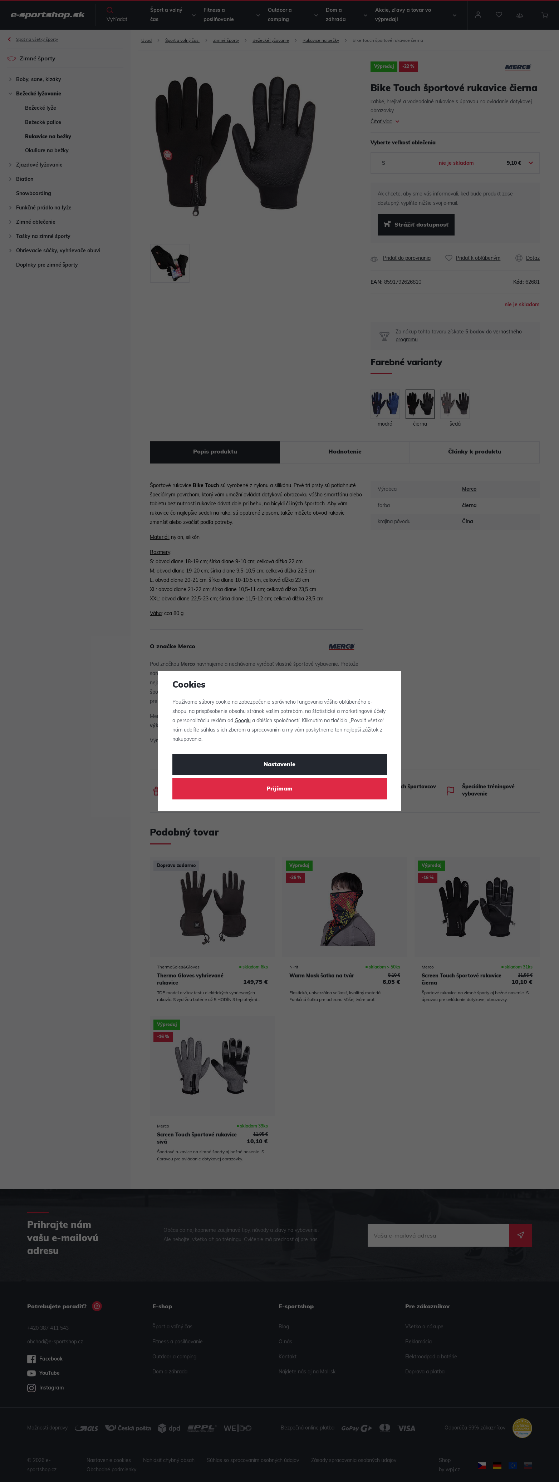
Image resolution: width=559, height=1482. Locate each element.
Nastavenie (279, 765)
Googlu (243, 721)
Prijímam (279, 789)
